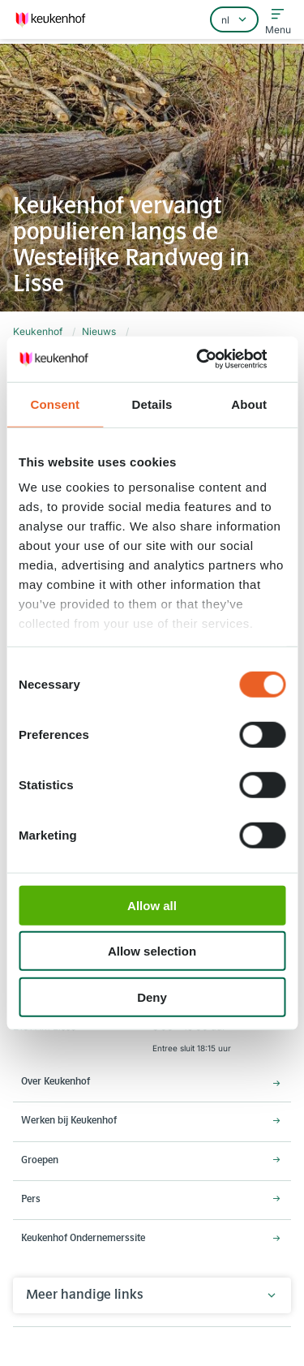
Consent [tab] (54, 403)
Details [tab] (152, 403)
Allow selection (152, 951)
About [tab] (249, 403)
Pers (31, 1200)
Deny (152, 996)
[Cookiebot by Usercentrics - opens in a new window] (216, 359)
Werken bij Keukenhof (69, 1121)
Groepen (39, 1161)
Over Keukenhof (55, 1082)
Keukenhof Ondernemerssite (83, 1239)
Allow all (152, 905)
